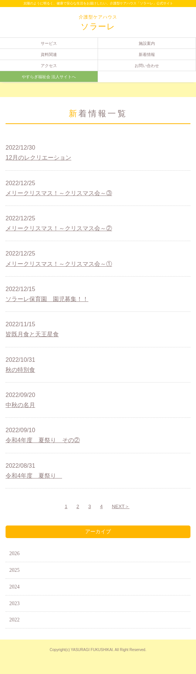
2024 (14, 587)
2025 (14, 570)
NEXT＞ (120, 506)
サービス (49, 43)
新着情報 (147, 54)
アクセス (49, 65)
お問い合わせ (147, 65)
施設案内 (147, 43)
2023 (14, 603)
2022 (14, 620)
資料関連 (49, 54)
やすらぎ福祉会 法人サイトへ (49, 76)
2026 (14, 553)
